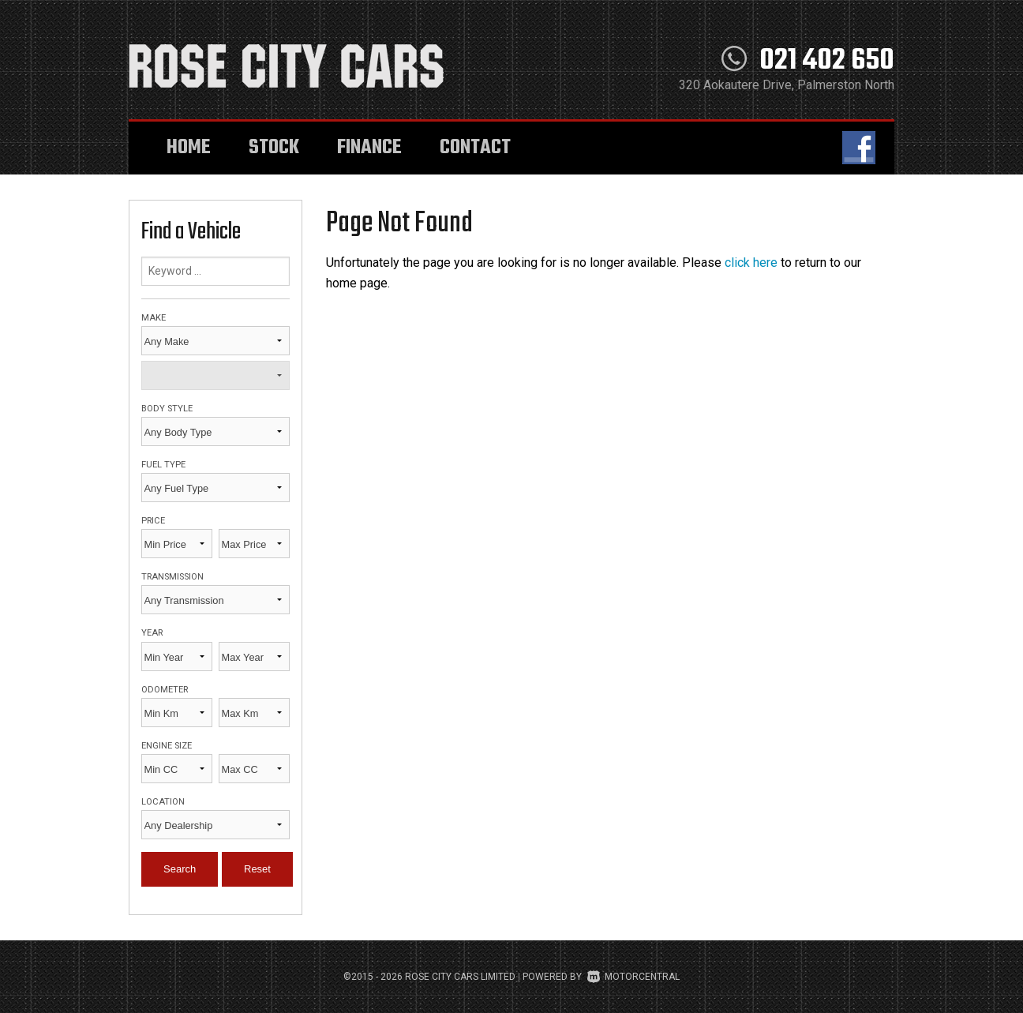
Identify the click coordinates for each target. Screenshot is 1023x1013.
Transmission (172, 577)
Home (189, 147)
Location (163, 802)
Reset (257, 869)
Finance (369, 147)
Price (153, 521)
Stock (274, 147)
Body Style (167, 408)
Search (179, 869)
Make (153, 318)
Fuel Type (163, 465)
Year (152, 633)
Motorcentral (633, 976)
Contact (475, 147)
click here (751, 262)
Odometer (164, 690)
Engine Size (166, 746)
